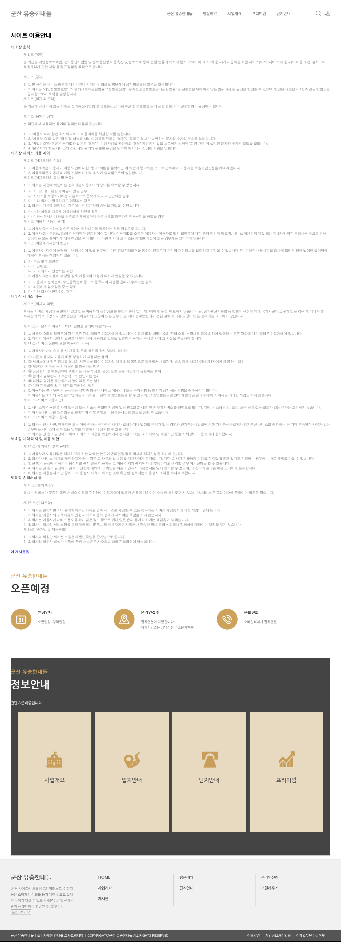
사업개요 (234, 13)
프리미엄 (259, 13)
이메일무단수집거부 (310, 935)
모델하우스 (269, 887)
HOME (104, 877)
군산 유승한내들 (179, 13)
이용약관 (253, 935)
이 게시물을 (20, 552)
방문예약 (210, 13)
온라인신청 (269, 877)
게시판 (103, 898)
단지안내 (283, 13)
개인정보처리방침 (278, 935)
